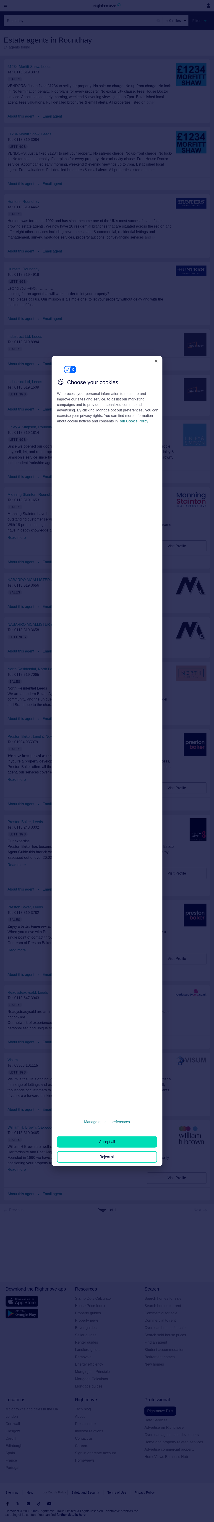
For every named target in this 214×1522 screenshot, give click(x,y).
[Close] (156, 361)
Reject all (107, 1157)
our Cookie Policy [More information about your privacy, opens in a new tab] (134, 421)
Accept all (107, 1142)
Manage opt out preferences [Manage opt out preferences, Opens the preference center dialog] (107, 1122)
